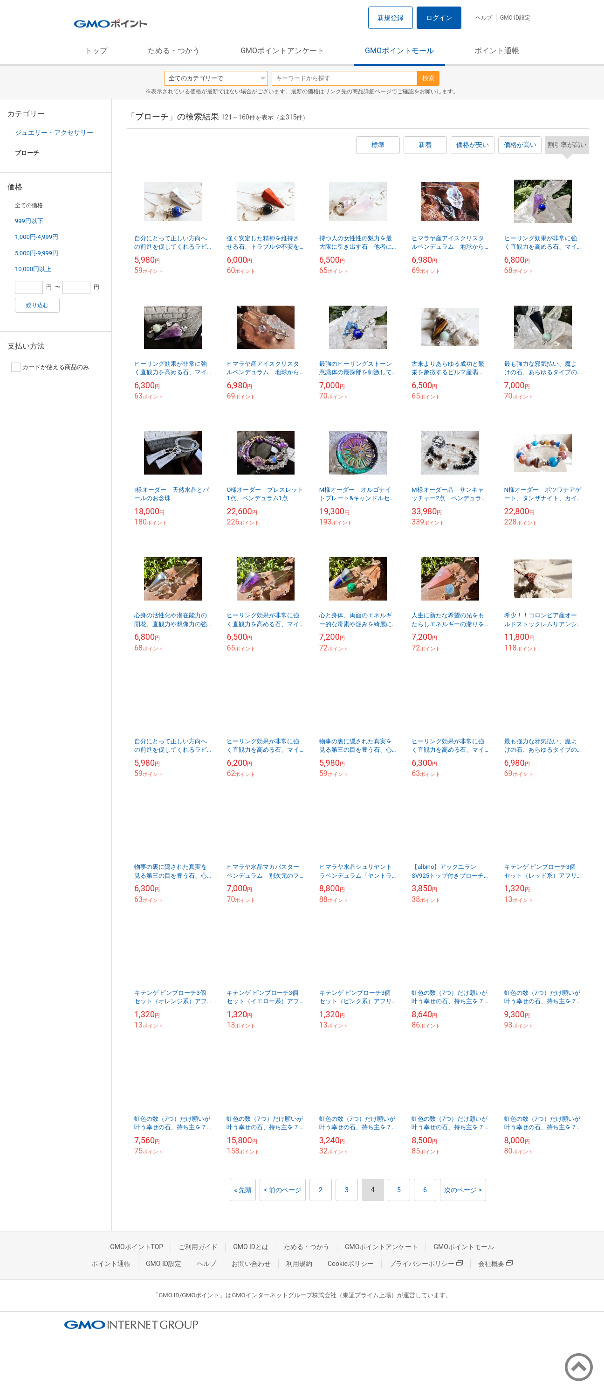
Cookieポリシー (351, 1263)
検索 (428, 78)
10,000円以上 (33, 269)
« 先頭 (243, 1190)
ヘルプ (483, 17)
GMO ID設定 (515, 17)
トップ (96, 50)
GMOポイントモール (399, 50)
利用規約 (299, 1263)
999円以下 (29, 220)
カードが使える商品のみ (50, 367)
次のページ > (463, 1190)
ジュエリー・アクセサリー (54, 132)
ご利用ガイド (198, 1247)
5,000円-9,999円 (36, 253)
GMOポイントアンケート (282, 50)
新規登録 (391, 17)
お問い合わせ (251, 1263)
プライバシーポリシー (426, 1263)
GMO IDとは (250, 1247)
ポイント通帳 (496, 50)
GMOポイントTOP (136, 1247)
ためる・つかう (174, 50)
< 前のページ (283, 1190)
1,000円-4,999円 (36, 236)
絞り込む (37, 305)
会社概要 (495, 1263)
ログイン (439, 17)
